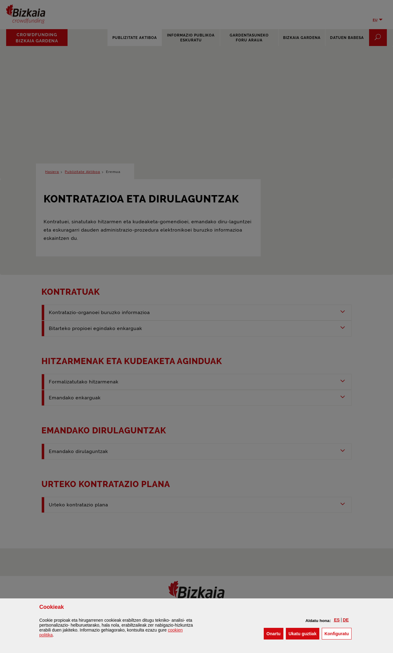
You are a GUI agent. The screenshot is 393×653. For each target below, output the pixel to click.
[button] (337, 619)
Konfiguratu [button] (338, 633)
